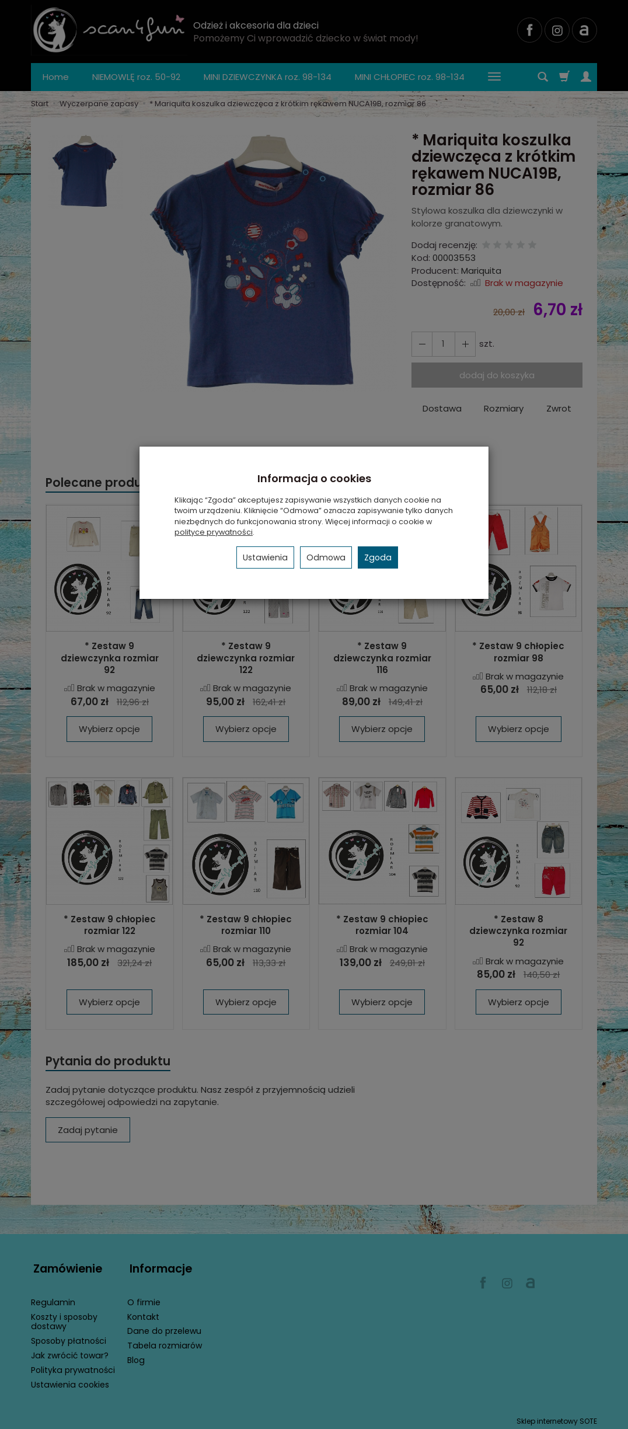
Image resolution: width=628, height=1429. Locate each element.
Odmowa (326, 557)
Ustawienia (265, 557)
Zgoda (378, 557)
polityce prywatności (214, 532)
